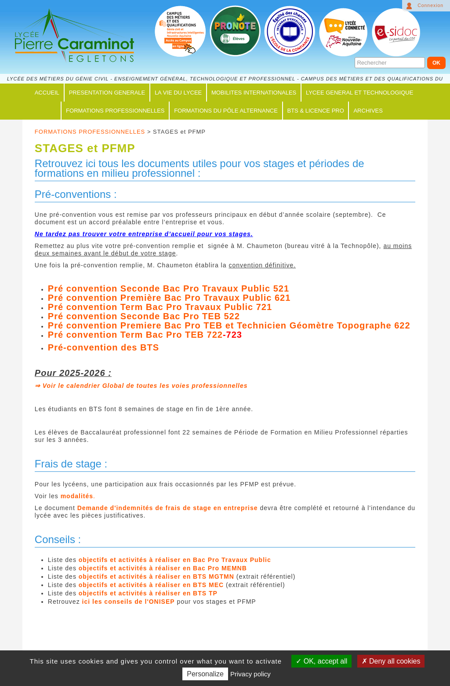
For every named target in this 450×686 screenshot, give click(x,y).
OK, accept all (321, 661)
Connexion (430, 5)
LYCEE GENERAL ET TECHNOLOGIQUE (359, 92)
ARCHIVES (367, 110)
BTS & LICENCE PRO (315, 110)
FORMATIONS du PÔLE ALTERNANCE (226, 110)
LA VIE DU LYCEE (178, 92)
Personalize (205, 674)
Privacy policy (250, 674)
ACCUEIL (47, 92)
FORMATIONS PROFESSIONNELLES (115, 110)
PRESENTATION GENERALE (107, 92)
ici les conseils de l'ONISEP (128, 601)
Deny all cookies (391, 661)
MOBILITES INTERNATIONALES (253, 92)
